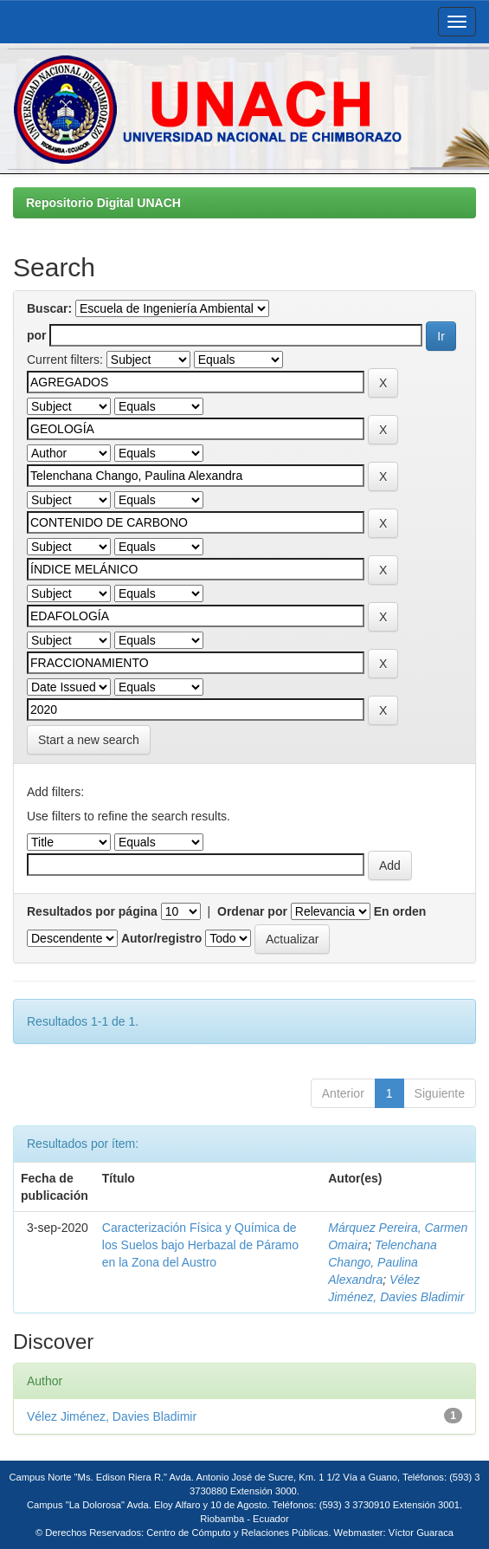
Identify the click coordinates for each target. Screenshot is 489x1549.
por (37, 335)
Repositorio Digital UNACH (103, 203)
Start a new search (88, 740)
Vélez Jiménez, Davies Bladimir (111, 1416)
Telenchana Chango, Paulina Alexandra (382, 1262)
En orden (400, 911)
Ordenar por (252, 911)
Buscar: (49, 308)
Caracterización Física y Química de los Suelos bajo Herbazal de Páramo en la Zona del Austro (200, 1245)
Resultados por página (92, 911)
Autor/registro (161, 938)
